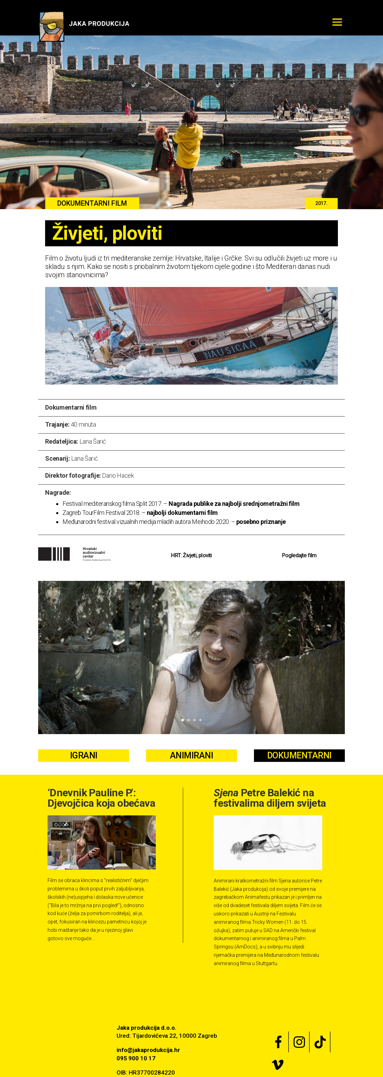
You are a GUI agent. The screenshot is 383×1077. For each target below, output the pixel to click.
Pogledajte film (299, 555)
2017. (321, 203)
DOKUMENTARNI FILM (92, 203)
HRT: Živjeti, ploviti (191, 555)
